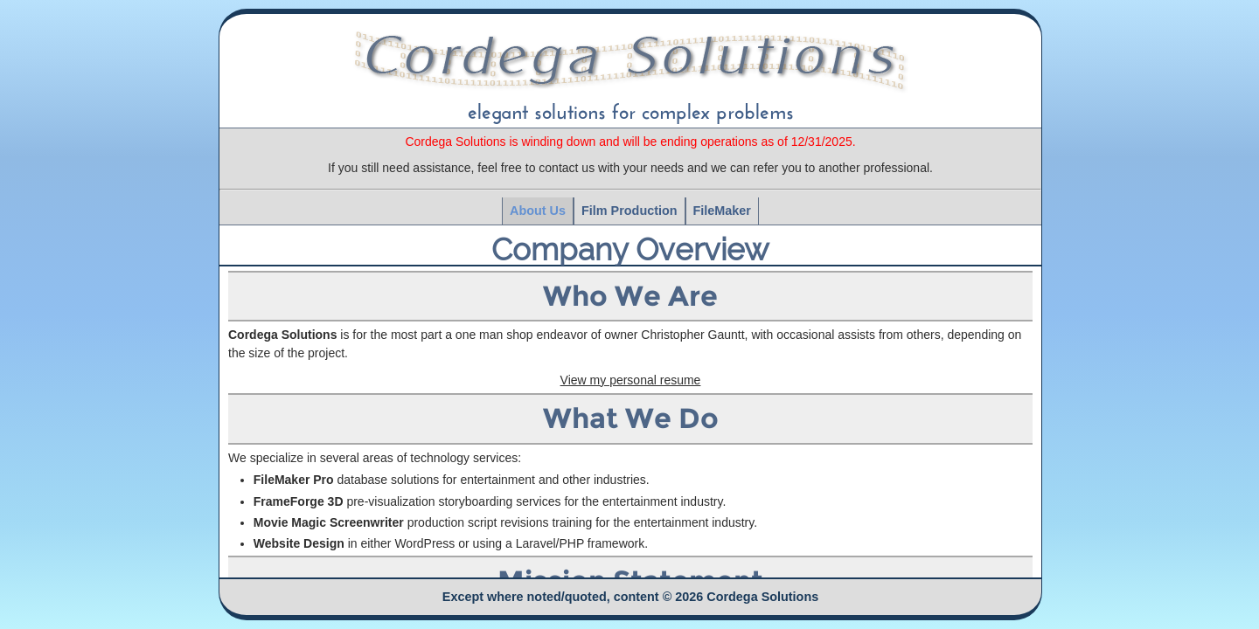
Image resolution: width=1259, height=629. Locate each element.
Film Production (629, 211)
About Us (538, 211)
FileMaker (722, 211)
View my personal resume (630, 380)
